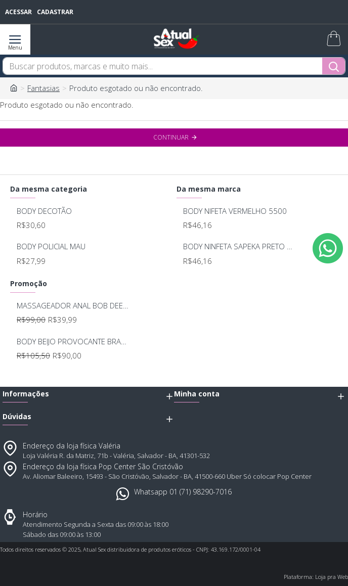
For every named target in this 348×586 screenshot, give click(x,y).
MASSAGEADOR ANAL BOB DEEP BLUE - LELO (73, 305)
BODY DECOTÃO (44, 211)
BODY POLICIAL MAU (51, 246)
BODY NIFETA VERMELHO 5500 (235, 211)
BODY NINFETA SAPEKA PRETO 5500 (239, 246)
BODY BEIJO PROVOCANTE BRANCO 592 (73, 341)
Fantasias (43, 88)
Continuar (171, 137)
